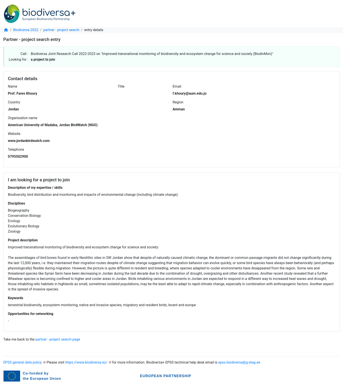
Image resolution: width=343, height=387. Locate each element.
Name (12, 86)
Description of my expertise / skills (35, 188)
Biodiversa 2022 (25, 30)
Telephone (16, 149)
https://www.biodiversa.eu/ (86, 362)
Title (121, 86)
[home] (6, 30)
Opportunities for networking (30, 314)
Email (177, 86)
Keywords (15, 298)
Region (178, 102)
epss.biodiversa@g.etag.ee (239, 362)
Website (14, 134)
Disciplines (16, 203)
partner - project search (61, 30)
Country (14, 102)
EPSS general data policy (22, 362)
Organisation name (22, 118)
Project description (23, 240)
